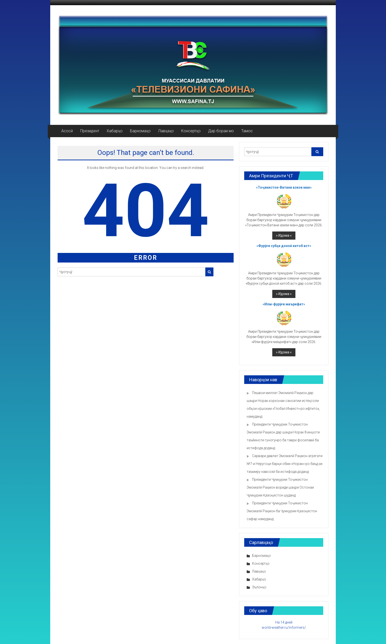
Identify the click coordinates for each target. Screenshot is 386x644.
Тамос (247, 131)
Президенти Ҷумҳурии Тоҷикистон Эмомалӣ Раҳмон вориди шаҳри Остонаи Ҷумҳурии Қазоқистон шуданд (280, 487)
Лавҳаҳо (166, 131)
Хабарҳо (115, 131)
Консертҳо (191, 131)
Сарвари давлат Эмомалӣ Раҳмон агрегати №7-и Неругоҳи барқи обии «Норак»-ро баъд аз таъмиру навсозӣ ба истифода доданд (284, 464)
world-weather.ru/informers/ (284, 627)
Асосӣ (67, 131)
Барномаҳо (140, 131)
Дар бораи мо (221, 131)
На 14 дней (283, 622)
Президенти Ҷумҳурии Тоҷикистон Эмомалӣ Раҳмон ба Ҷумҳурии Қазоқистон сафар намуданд (282, 511)
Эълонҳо (259, 587)
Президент (89, 131)
